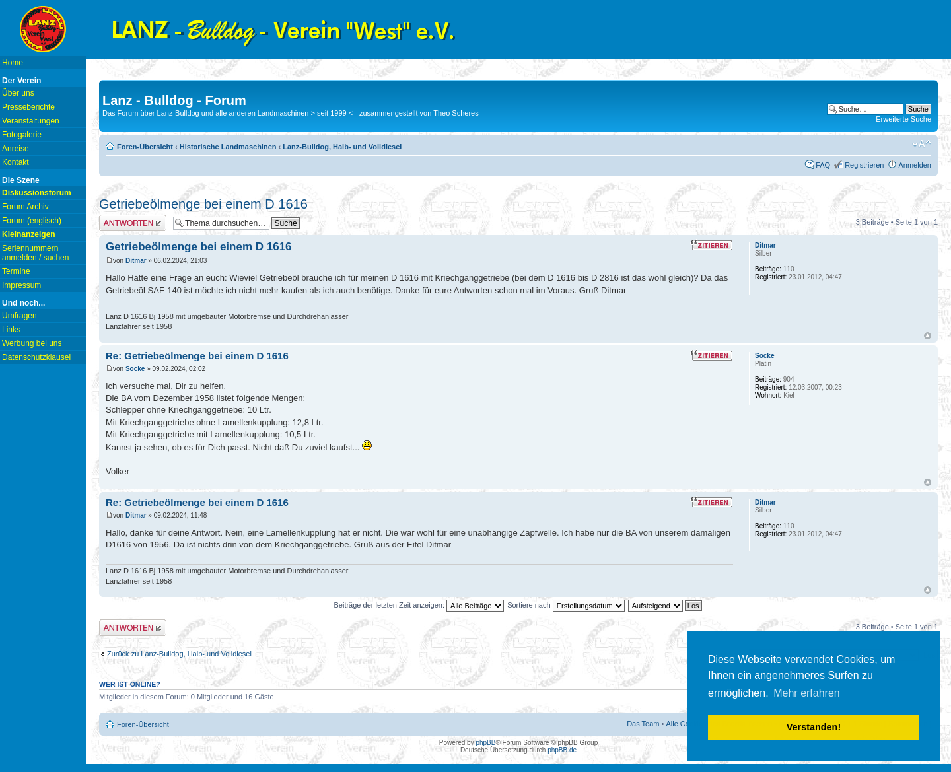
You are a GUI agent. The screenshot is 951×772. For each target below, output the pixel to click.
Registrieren (864, 165)
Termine (16, 271)
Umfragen (19, 315)
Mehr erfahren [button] (806, 693)
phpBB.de (562, 750)
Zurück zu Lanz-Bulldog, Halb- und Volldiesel (179, 654)
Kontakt (15, 162)
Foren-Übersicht (145, 147)
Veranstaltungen (30, 120)
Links (11, 329)
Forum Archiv (25, 206)
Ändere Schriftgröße (921, 144)
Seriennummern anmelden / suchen (35, 253)
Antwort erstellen (132, 223)
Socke (135, 368)
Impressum (21, 285)
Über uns (18, 93)
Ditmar (136, 260)
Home (12, 62)
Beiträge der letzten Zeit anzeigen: (419, 605)
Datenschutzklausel (36, 357)
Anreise (15, 148)
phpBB (485, 742)
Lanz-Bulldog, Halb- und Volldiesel (342, 147)
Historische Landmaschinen (228, 147)
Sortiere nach (565, 605)
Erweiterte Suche (903, 119)
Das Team (643, 724)
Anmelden (914, 165)
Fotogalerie (22, 134)
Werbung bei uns (32, 343)
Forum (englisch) (31, 220)
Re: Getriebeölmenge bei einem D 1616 (197, 355)
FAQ (823, 165)
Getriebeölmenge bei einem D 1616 (203, 204)
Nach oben (927, 335)
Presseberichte (28, 107)
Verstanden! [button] (814, 727)
